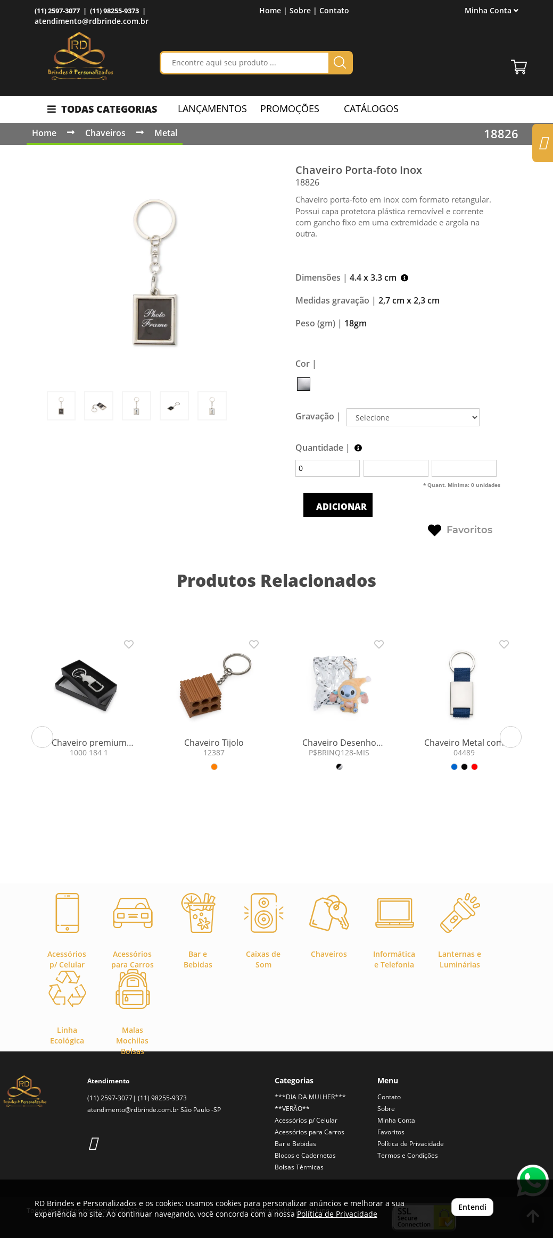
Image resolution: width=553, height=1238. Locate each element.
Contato (334, 10)
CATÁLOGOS (366, 108)
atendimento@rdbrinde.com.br (91, 21)
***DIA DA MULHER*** (310, 1096)
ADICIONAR (340, 506)
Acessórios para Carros (309, 1131)
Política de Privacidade (410, 1143)
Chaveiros (105, 133)
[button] (42, 737)
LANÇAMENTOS (212, 108)
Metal (165, 133)
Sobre (386, 1108)
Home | (273, 10)
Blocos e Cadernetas (305, 1155)
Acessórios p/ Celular (306, 1120)
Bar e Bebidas (295, 1143)
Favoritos (460, 530)
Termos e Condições (407, 1155)
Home (44, 133)
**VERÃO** (292, 1108)
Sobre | (303, 10)
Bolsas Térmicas (299, 1167)
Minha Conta (491, 10)
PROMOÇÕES (289, 108)
